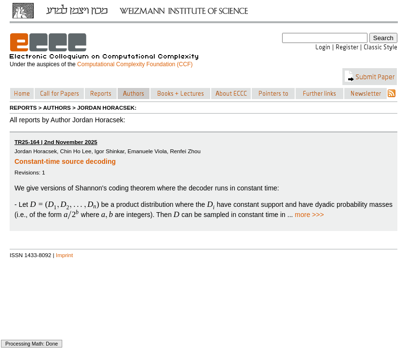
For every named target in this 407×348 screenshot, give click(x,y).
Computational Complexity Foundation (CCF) (134, 64)
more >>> (309, 214)
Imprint (64, 255)
